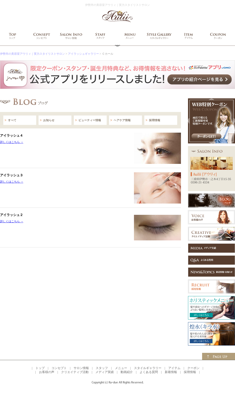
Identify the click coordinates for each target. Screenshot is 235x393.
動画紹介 (127, 372)
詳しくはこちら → (11, 142)
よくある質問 (149, 372)
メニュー (121, 368)
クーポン (193, 368)
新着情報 (171, 372)
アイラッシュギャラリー (83, 53)
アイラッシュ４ (11, 135)
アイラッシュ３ (11, 175)
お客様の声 (46, 372)
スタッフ (102, 368)
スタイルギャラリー (147, 368)
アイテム (174, 368)
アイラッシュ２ (11, 215)
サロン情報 (81, 368)
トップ (40, 368)
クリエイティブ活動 (75, 372)
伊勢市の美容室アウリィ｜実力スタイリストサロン (32, 53)
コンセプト (59, 368)
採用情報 (190, 372)
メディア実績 (104, 372)
